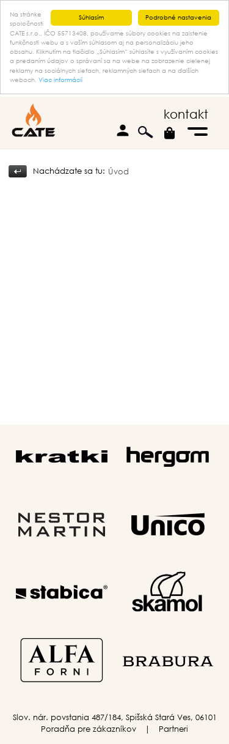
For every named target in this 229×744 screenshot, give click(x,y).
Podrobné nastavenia (178, 17)
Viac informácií (60, 79)
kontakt (186, 114)
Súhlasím (91, 17)
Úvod (118, 171)
